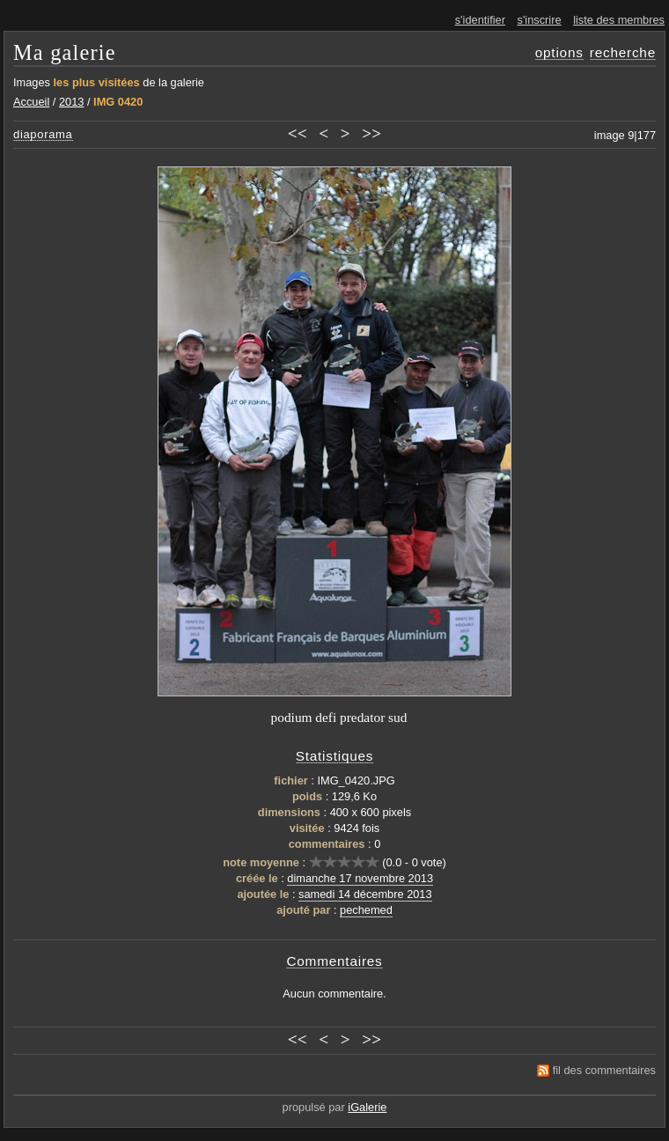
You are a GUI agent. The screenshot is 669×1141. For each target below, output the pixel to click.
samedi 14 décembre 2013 (365, 894)
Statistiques (335, 755)
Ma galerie (64, 52)
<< (297, 133)
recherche (623, 52)
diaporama (43, 134)
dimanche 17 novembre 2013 (360, 878)
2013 (71, 101)
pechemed (366, 909)
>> (371, 133)
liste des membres (619, 19)
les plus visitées (97, 82)
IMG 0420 (118, 101)
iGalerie (367, 1107)
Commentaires (334, 960)
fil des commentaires (604, 1070)
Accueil (31, 101)
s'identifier (480, 19)
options (559, 52)
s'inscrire (540, 19)
